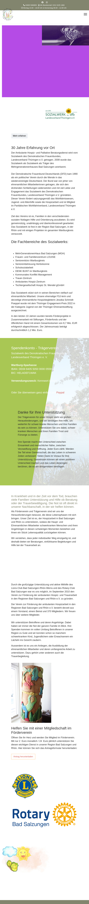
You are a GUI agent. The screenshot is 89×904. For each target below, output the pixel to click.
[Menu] (85, 14)
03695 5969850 (31, 5)
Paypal (60, 392)
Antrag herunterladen (23, 756)
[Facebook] (42, 2)
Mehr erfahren (19, 136)
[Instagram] (47, 2)
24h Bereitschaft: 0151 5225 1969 (52, 5)
